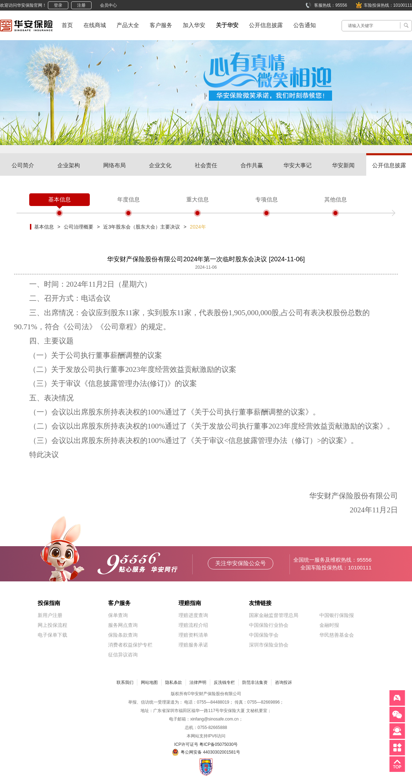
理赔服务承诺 (193, 645)
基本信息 (59, 199)
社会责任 (206, 165)
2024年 (198, 227)
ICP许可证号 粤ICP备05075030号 (206, 744)
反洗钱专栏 (224, 682)
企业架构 (68, 165)
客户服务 (161, 25)
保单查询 (118, 615)
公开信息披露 (266, 25)
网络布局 (114, 165)
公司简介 (23, 165)
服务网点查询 (123, 625)
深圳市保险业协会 (268, 645)
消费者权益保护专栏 (130, 645)
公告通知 (304, 25)
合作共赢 (252, 165)
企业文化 (160, 165)
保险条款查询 (123, 635)
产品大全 (128, 25)
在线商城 (94, 25)
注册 (81, 5)
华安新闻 (343, 165)
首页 (67, 25)
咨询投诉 (283, 682)
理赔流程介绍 (193, 625)
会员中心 (108, 5)
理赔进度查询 (193, 615)
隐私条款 (173, 682)
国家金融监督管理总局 (273, 615)
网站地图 (149, 682)
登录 (58, 5)
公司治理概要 (78, 227)
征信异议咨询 (123, 654)
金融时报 (329, 625)
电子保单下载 (52, 635)
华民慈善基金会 (336, 635)
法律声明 (197, 682)
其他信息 (335, 199)
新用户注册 (50, 615)
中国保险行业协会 (268, 625)
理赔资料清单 (193, 635)
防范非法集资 (255, 682)
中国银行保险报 (336, 615)
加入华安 (194, 25)
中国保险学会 (264, 635)
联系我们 (125, 682)
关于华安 (227, 25)
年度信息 (128, 199)
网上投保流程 (52, 625)
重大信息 (197, 199)
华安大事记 (297, 165)
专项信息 (266, 199)
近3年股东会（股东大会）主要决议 (141, 227)
